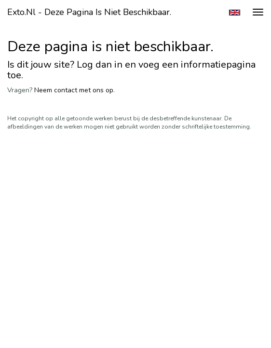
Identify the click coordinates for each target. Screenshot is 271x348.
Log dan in (99, 64)
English (234, 12)
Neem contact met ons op (73, 90)
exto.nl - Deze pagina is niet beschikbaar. (89, 12)
